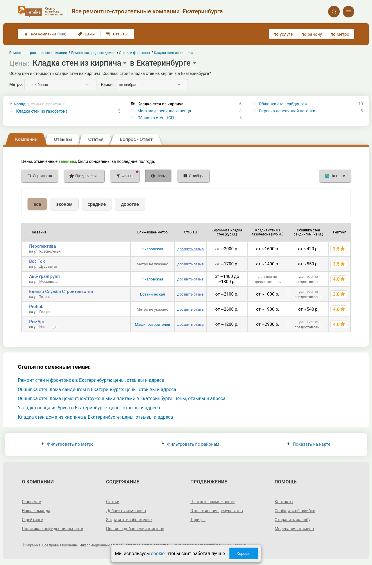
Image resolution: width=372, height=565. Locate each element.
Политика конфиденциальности (52, 528)
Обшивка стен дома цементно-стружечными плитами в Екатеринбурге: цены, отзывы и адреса (122, 398)
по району (311, 34)
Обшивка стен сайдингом (283, 104)
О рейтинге (32, 519)
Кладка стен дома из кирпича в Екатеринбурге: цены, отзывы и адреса (95, 417)
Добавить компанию (126, 510)
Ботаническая (152, 294)
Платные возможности (212, 501)
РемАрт (37, 321)
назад (40, 104)
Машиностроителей (152, 324)
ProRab (36, 306)
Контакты (284, 501)
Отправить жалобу (292, 519)
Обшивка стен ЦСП (155, 118)
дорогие (130, 204)
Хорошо (244, 553)
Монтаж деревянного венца (164, 111)
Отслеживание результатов (216, 510)
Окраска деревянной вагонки (287, 111)
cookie (157, 553)
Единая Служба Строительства (61, 291)
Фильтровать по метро (68, 444)
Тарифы (197, 519)
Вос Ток (37, 261)
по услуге (283, 34)
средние (97, 204)
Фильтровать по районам (190, 444)
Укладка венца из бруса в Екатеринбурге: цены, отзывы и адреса (89, 408)
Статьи (112, 501)
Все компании (45, 34)
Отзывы (117, 34)
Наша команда (36, 510)
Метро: (16, 84)
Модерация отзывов (294, 528)
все (37, 204)
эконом (64, 204)
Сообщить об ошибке (295, 510)
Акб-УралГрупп (44, 276)
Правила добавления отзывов (135, 528)
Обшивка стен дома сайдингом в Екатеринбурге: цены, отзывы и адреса (97, 389)
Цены (86, 34)
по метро (340, 34)
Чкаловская (152, 249)
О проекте (31, 501)
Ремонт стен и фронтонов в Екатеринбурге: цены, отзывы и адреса (91, 380)
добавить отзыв (190, 249)
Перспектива (42, 246)
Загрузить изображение (129, 519)
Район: (107, 84)
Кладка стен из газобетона (42, 111)
